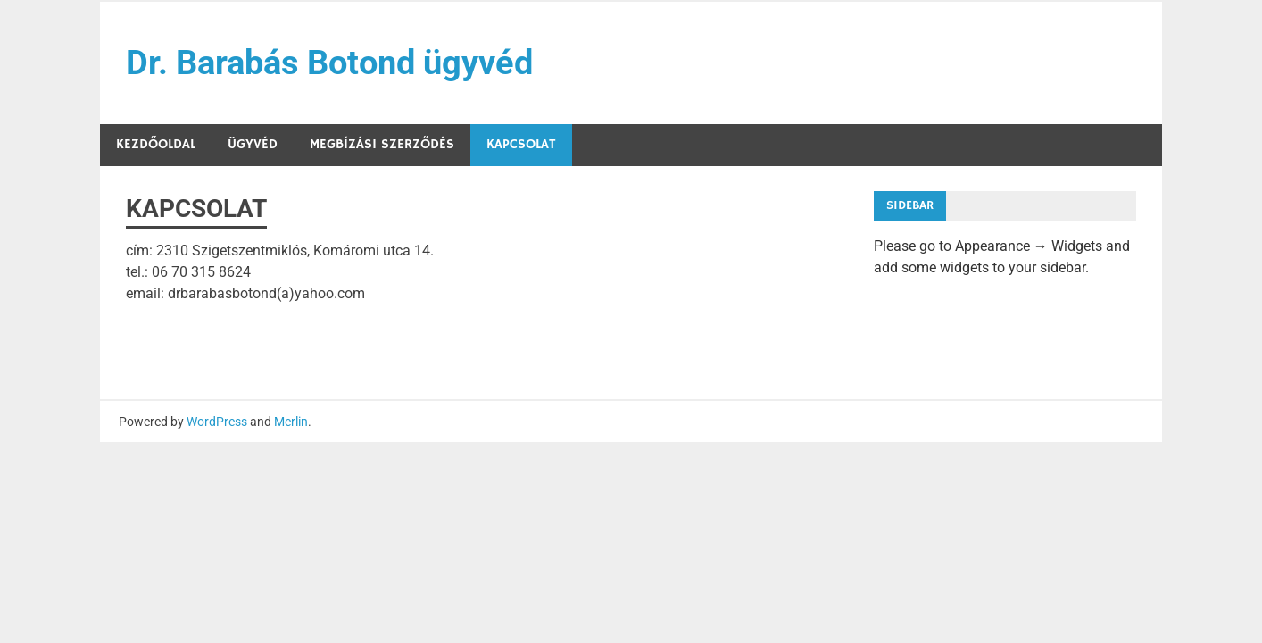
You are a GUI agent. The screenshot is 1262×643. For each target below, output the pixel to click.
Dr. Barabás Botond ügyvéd (329, 62)
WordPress (217, 421)
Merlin (291, 421)
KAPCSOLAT (521, 144)
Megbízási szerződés (382, 144)
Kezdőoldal (155, 144)
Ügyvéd (253, 144)
